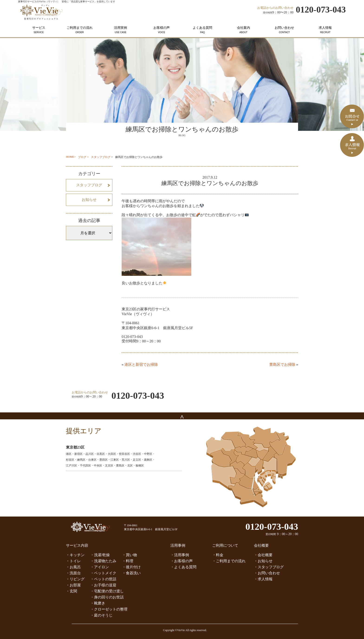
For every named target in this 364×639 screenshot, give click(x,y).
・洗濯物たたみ (103, 561)
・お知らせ (263, 561)
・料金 (217, 555)
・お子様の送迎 (103, 585)
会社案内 (243, 30)
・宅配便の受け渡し (107, 591)
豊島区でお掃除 (282, 364)
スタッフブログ (100, 157)
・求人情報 (263, 579)
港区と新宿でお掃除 (141, 364)
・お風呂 (73, 567)
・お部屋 (73, 585)
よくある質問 (202, 30)
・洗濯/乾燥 (100, 555)
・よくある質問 (183, 567)
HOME (70, 156)
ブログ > (83, 157)
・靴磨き (97, 603)
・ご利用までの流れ (229, 561)
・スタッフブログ (269, 567)
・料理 (127, 561)
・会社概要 (263, 555)
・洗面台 (73, 573)
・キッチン (75, 555)
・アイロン (99, 567)
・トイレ (73, 561)
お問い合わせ (284, 30)
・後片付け (131, 567)
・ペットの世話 (103, 579)
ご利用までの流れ (79, 30)
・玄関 (71, 591)
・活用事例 (179, 555)
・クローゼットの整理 (108, 609)
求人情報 (325, 30)
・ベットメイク (103, 573)
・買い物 (129, 555)
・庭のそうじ (101, 615)
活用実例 (120, 30)
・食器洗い (131, 573)
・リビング (75, 579)
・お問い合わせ (267, 573)
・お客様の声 (181, 561)
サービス (38, 30)
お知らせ (89, 200)
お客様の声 (161, 30)
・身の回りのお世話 (107, 597)
